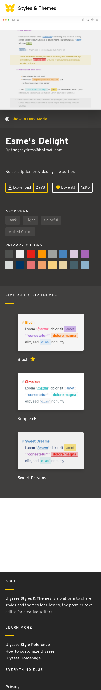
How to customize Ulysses (29, 651)
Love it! (65, 187)
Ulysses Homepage (23, 658)
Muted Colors (20, 231)
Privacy (12, 686)
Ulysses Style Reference (27, 644)
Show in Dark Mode (26, 119)
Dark (12, 220)
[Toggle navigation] (90, 8)
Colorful (51, 220)
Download (19, 187)
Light (30, 220)
